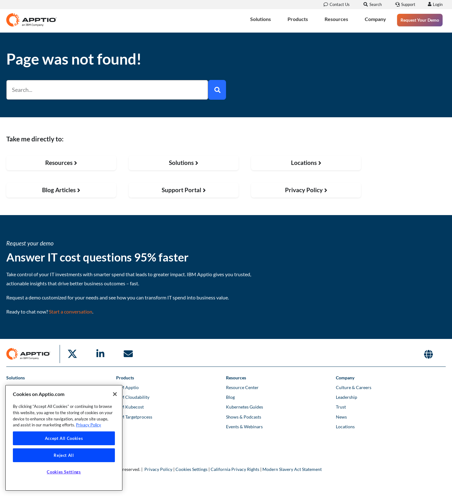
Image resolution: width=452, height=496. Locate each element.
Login (437, 4)
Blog (230, 397)
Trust (341, 406)
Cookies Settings (191, 469)
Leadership (346, 397)
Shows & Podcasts (243, 416)
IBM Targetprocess (134, 416)
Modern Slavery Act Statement (292, 469)
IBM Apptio (127, 387)
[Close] (115, 394)
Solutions (260, 19)
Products (298, 19)
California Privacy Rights (235, 469)
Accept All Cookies (64, 438)
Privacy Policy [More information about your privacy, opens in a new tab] (88, 424)
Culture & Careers (353, 387)
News (341, 416)
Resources (336, 19)
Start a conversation (70, 311)
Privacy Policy (158, 469)
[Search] (217, 90)
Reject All (64, 455)
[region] (64, 438)
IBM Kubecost (130, 406)
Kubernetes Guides (244, 406)
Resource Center (242, 387)
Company (375, 19)
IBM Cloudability (132, 397)
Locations (345, 426)
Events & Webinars (244, 426)
